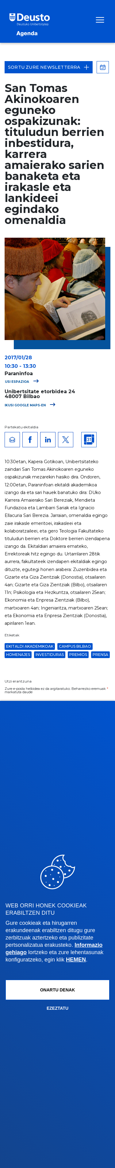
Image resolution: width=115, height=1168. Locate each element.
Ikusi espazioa (20, 382)
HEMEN (76, 960)
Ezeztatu (57, 1008)
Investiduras (50, 654)
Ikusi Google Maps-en (30, 405)
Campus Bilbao (75, 646)
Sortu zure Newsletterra (48, 67)
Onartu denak (57, 989)
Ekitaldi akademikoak (29, 646)
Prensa (100, 654)
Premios (78, 654)
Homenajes (18, 654)
